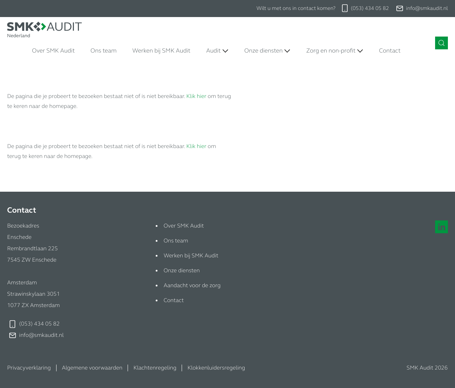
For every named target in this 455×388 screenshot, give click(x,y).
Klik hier (196, 96)
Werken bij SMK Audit (161, 50)
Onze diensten (263, 50)
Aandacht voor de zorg (192, 285)
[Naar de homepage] (44, 29)
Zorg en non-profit (330, 50)
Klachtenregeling (154, 368)
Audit (213, 50)
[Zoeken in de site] (441, 43)
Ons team (104, 50)
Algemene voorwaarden (92, 368)
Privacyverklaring (29, 368)
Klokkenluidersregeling (216, 368)
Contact (390, 50)
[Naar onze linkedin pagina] (441, 226)
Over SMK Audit (53, 50)
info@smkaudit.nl (427, 8)
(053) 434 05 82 (370, 8)
